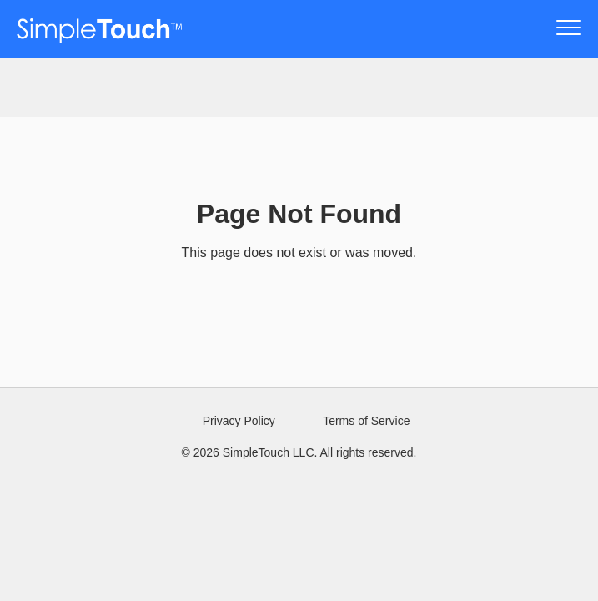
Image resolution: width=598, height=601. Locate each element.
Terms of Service (366, 420)
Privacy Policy (239, 420)
